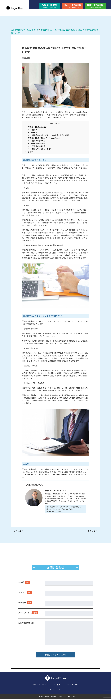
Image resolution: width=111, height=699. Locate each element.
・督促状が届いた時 (38, 141)
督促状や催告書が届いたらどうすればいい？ (44, 138)
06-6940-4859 (49, 5)
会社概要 (83, 12)
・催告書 (34, 132)
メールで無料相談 (72, 5)
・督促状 (34, 130)
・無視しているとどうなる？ (41, 149)
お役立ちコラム (66, 12)
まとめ (30, 152)
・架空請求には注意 (38, 146)
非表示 (58, 123)
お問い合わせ (100, 12)
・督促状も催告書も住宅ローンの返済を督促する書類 (50, 135)
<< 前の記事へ (17, 530)
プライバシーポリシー (55, 689)
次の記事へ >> (94, 530)
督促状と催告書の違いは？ (37, 127)
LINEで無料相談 (95, 5)
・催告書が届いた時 (38, 143)
